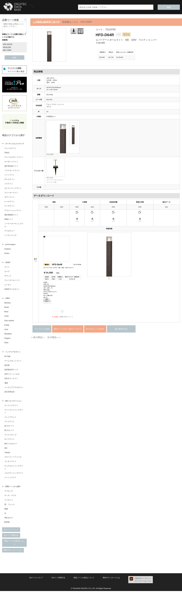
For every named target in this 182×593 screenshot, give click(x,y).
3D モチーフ (9, 432)
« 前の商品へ (38, 337)
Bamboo (7, 304)
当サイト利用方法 (11, 537)
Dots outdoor (9, 322)
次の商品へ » (54, 337)
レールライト (9, 202)
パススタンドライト (12, 171)
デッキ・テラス (10, 497)
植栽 (6, 511)
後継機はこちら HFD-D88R (77, 22)
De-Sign (7, 358)
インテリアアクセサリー (13, 389)
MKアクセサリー (10, 445)
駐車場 (7, 524)
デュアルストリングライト (13, 469)
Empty (6, 326)
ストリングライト (11, 407)
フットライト (9, 175)
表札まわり (8, 520)
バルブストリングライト (13, 475)
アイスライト (9, 423)
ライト (7, 268)
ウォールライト (10, 149)
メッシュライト (10, 479)
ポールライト (9, 180)
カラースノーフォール (13, 459)
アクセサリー (9, 231)
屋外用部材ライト (11, 215)
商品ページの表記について (14, 545)
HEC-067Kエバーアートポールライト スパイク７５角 (55, 180)
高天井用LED (9, 393)
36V (5, 450)
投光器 (7, 367)
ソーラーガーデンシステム (13, 225)
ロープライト (9, 441)
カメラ (7, 272)
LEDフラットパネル (12, 375)
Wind (6, 344)
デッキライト (9, 206)
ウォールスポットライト (13, 157)
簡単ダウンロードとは (13, 552)
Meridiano (8, 335)
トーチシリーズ (10, 236)
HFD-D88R (49, 154)
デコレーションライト (13, 211)
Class (6, 317)
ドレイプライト (10, 419)
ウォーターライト (11, 193)
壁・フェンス (9, 506)
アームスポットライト (13, 362)
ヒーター (7, 286)
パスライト (8, 184)
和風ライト (8, 220)
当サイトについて (11, 531)
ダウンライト (9, 197)
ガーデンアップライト (13, 189)
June (6, 331)
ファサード (8, 502)
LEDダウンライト (11, 380)
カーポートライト (11, 162)
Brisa (6, 313)
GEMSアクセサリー (12, 290)
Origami (7, 339)
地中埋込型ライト (11, 166)
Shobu (6, 254)
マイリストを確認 (14, 68)
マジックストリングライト (13, 413)
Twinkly (7, 454)
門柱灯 (7, 153)
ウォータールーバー (12, 281)
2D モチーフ (9, 428)
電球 (6, 384)
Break (6, 308)
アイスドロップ (10, 436)
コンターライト (10, 463)
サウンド (7, 277)
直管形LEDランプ (11, 371)
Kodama (7, 250)
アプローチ (8, 493)
